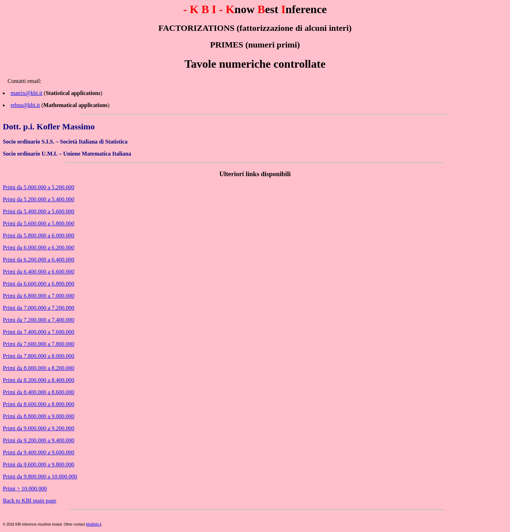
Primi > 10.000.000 (25, 489)
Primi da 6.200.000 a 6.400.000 (38, 260)
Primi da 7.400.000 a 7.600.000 (38, 332)
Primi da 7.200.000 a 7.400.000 (38, 320)
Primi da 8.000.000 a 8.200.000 (38, 368)
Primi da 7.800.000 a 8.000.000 (38, 356)
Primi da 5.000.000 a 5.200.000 (38, 187)
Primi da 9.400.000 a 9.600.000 (38, 452)
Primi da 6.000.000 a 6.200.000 (38, 248)
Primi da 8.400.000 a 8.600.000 (38, 392)
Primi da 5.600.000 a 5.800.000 (38, 223)
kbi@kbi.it (94, 524)
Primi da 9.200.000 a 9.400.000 (38, 440)
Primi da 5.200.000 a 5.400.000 (38, 199)
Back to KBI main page (29, 501)
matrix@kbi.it (26, 93)
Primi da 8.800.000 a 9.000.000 (38, 416)
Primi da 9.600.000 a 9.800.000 (38, 464)
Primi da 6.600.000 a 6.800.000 (38, 284)
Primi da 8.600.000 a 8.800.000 (38, 404)
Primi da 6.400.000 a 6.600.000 (38, 272)
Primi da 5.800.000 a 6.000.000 (38, 236)
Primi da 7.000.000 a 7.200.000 (38, 308)
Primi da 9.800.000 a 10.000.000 (40, 477)
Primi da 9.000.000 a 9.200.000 (38, 428)
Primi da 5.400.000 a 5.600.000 (38, 211)
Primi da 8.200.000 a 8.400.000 (38, 380)
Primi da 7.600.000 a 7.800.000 (38, 344)
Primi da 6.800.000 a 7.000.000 (38, 296)
